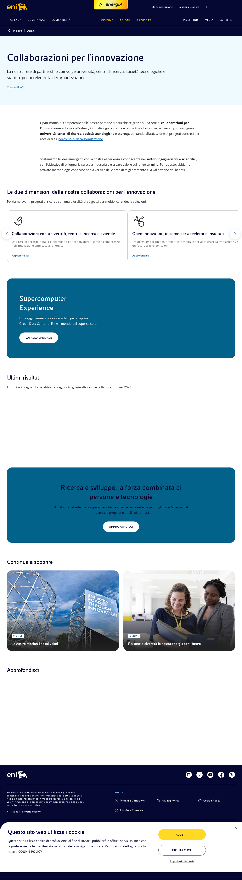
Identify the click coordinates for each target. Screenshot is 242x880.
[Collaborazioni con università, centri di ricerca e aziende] (67, 236)
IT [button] (206, 6)
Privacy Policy (170, 800)
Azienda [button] (15, 20)
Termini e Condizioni (132, 800)
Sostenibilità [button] (61, 20)
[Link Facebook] (221, 775)
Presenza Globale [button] (188, 6)
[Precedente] (7, 233)
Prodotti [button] (144, 20)
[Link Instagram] (199, 775)
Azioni (31, 30)
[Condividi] (15, 87)
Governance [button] (37, 20)
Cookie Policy (211, 800)
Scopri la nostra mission (27, 811)
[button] (17, 7)
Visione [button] (107, 20)
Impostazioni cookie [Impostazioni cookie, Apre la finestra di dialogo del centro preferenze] (182, 861)
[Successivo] (235, 233)
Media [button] (209, 20)
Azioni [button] (125, 20)
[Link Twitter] (232, 775)
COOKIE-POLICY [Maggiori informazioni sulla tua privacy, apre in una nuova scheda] (30, 852)
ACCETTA (182, 834)
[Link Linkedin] (189, 775)
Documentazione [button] (162, 6)
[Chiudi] (236, 827)
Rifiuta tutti (182, 850)
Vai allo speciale (38, 337)
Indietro (17, 30)
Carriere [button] (225, 20)
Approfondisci (121, 526)
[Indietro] (9, 30)
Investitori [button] (191, 20)
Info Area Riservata (131, 810)
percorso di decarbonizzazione (80, 139)
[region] (121, 851)
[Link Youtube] (210, 775)
